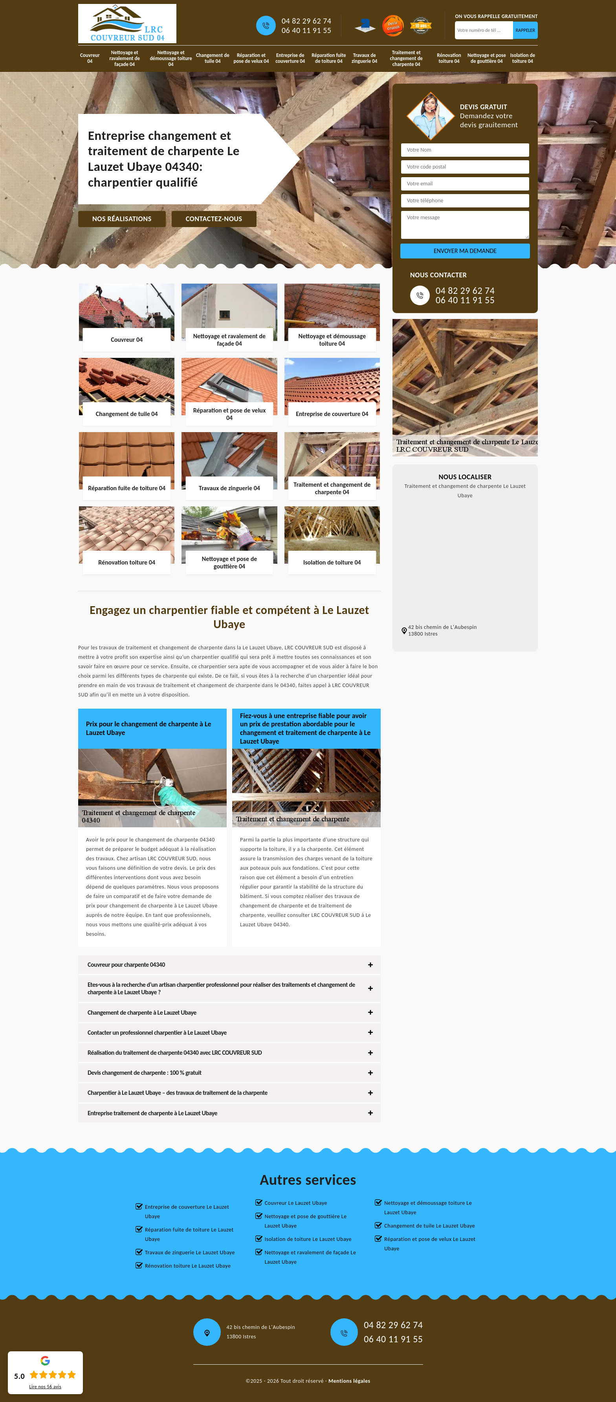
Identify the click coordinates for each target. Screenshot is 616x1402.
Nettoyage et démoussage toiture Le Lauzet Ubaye (428, 1208)
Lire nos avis (45, 1386)
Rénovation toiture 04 (449, 58)
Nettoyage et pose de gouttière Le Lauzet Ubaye (306, 1221)
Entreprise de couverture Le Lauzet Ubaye (187, 1212)
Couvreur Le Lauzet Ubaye (296, 1203)
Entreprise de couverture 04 (290, 58)
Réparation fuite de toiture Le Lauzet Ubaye (189, 1234)
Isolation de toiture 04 (522, 58)
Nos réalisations (122, 218)
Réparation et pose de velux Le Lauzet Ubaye (429, 1244)
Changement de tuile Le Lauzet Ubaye (429, 1225)
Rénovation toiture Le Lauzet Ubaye (188, 1266)
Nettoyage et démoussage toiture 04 (171, 58)
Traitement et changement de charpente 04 (406, 58)
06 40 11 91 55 (306, 30)
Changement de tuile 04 (212, 58)
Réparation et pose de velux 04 (251, 58)
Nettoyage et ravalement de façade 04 (124, 58)
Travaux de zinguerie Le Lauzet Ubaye (190, 1252)
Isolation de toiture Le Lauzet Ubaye (308, 1239)
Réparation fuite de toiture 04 (329, 58)
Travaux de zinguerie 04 (365, 58)
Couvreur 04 (90, 58)
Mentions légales (349, 1381)
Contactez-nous (214, 218)
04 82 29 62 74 (306, 21)
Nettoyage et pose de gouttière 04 (487, 58)
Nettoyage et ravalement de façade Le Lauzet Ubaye (310, 1257)
